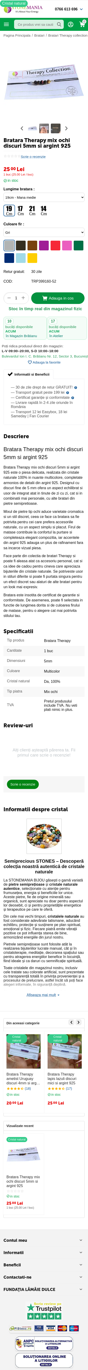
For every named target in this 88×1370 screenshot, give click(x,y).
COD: (8, 281)
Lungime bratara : (19, 189)
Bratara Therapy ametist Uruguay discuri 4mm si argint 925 (23, 1079)
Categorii (6, 24)
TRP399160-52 (43, 281)
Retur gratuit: (14, 272)
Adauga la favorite (44, 362)
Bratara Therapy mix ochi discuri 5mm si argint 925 (23, 1181)
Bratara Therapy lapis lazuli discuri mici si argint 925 (62, 1078)
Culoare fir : (13, 224)
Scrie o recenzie (33, 157)
